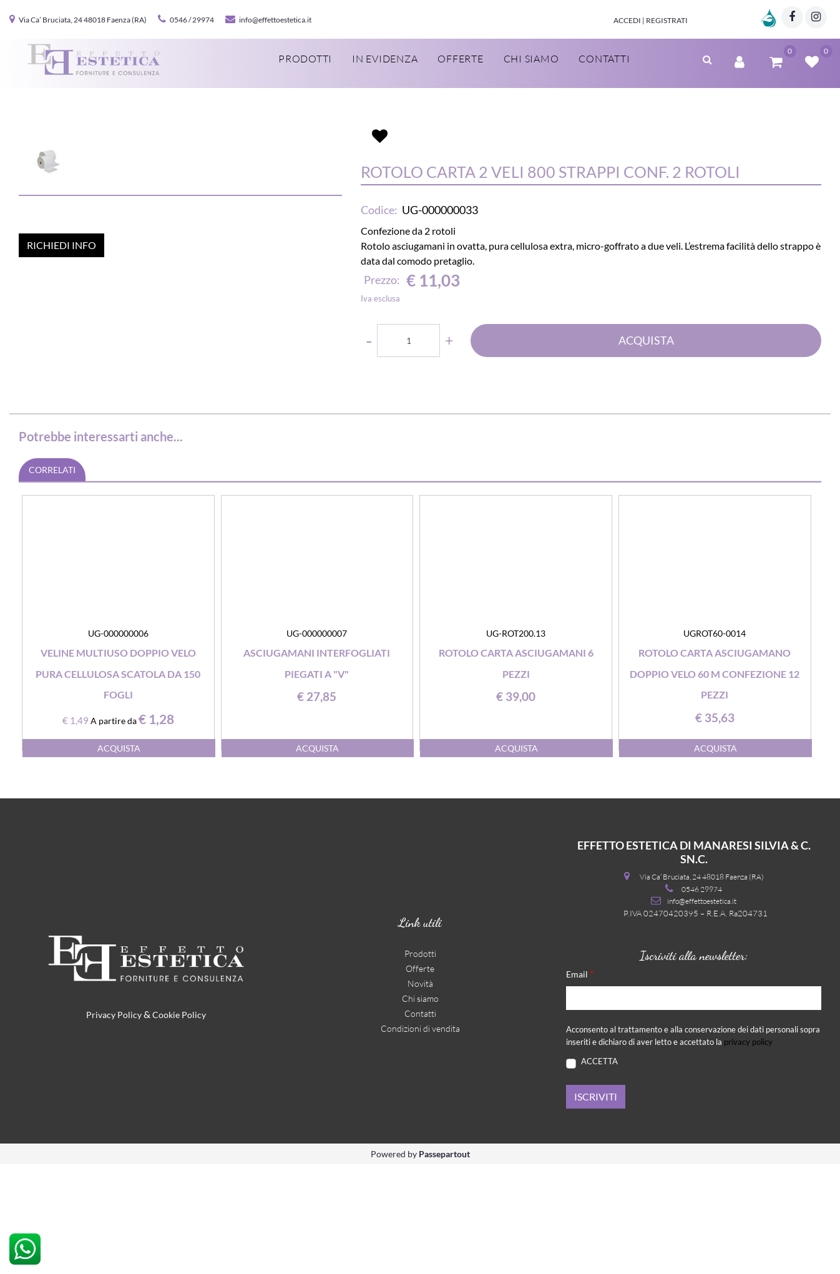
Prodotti (420, 1064)
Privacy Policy (114, 1125)
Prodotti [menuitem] (305, 58)
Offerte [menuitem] (460, 58)
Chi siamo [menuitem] (531, 58)
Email (579, 1084)
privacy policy (748, 1152)
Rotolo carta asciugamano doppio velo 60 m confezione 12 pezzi (714, 783)
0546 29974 (701, 999)
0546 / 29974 (192, 19)
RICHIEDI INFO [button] (61, 480)
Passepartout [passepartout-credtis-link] (444, 1263)
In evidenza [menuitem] (385, 58)
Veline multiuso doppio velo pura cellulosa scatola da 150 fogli (118, 783)
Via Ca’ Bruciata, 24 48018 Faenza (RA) (83, 19)
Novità (420, 1094)
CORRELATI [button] (52, 579)
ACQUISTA (646, 432)
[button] (180, 251)
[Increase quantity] (449, 432)
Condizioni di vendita (420, 1139)
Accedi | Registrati (650, 20)
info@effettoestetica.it (275, 19)
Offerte (420, 1079)
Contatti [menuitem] (604, 58)
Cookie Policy (179, 1125)
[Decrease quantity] (369, 432)
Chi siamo (420, 1109)
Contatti (420, 1124)
